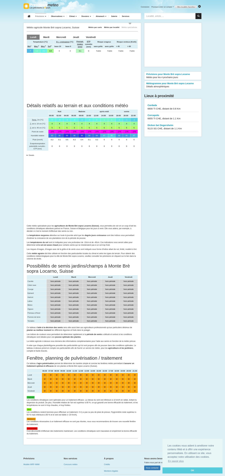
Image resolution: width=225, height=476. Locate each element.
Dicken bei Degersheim (173, 127)
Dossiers (86, 16)
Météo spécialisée (129, 27)
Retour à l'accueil (41, 6)
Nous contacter (152, 468)
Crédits (107, 464)
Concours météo (71, 464)
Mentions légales (111, 471)
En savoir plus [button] (176, 461)
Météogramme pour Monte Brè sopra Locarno (173, 85)
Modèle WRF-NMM (31, 464)
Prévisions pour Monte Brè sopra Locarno (173, 76)
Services (125, 16)
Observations (58, 16)
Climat (73, 16)
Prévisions (40, 16)
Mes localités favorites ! (186, 7)
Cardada (173, 107)
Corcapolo (173, 117)
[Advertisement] (82, 78)
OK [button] (192, 470)
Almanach (101, 16)
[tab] (33, 37)
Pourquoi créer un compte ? (162, 7)
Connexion (145, 7)
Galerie (114, 16)
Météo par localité (111, 27)
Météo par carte (95, 27)
